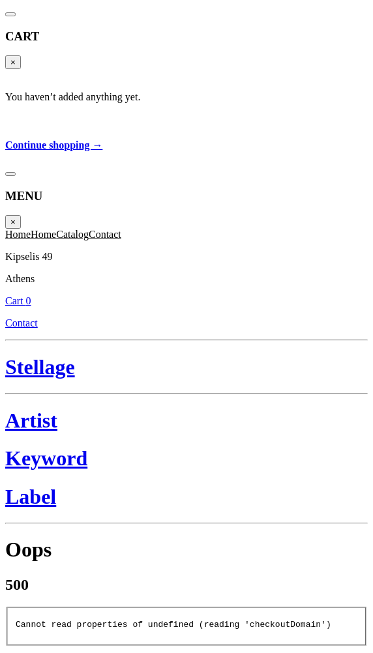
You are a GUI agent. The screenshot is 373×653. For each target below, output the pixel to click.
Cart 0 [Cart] (243, 17)
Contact (243, 33)
